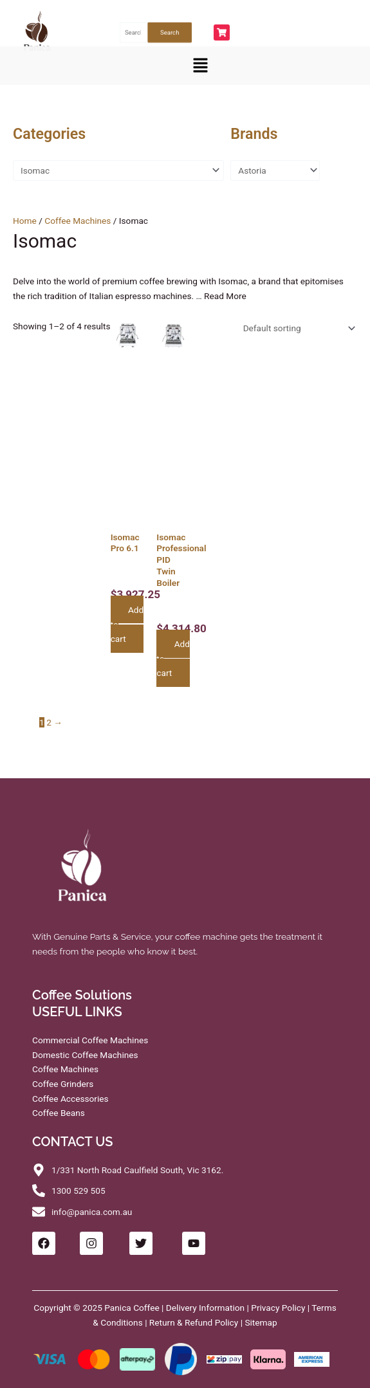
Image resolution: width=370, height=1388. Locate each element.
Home (25, 220)
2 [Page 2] (48, 722)
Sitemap (261, 1322)
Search (169, 32)
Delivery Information (205, 1307)
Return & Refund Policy (193, 1322)
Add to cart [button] (127, 624)
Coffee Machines (77, 220)
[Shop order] (296, 328)
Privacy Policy (278, 1307)
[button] (201, 65)
